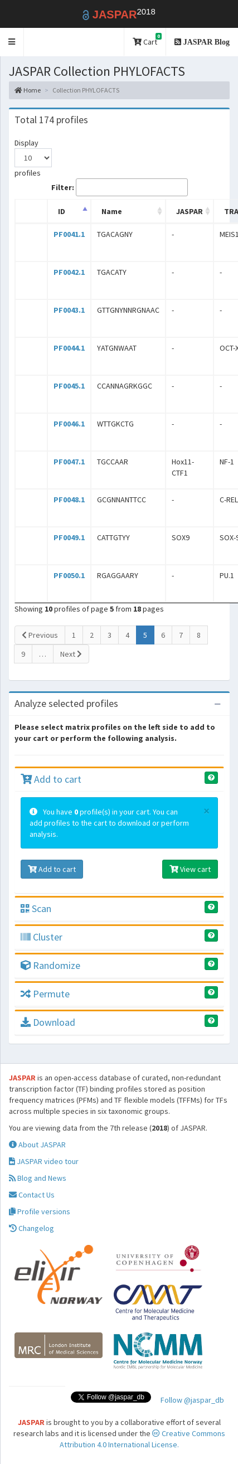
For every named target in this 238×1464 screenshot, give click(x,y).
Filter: (119, 187)
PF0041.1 (69, 234)
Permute (45, 993)
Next (71, 654)
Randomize (50, 965)
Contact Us (32, 1195)
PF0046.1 (69, 424)
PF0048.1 (69, 500)
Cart (147, 40)
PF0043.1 (69, 310)
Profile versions (39, 1211)
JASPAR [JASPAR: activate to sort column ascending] (189, 211)
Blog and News (37, 1178)
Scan (36, 908)
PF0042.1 (69, 272)
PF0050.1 (69, 575)
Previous (40, 635)
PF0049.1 (69, 537)
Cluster (41, 936)
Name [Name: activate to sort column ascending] (111, 211)
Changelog (31, 1228)
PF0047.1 (69, 462)
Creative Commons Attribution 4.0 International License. (142, 1439)
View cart (190, 869)
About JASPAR (37, 1145)
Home (27, 90)
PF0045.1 (69, 386)
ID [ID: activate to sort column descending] (61, 211)
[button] (12, 42)
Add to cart (51, 779)
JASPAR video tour (44, 1161)
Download (48, 1022)
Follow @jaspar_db (192, 1400)
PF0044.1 (69, 348)
